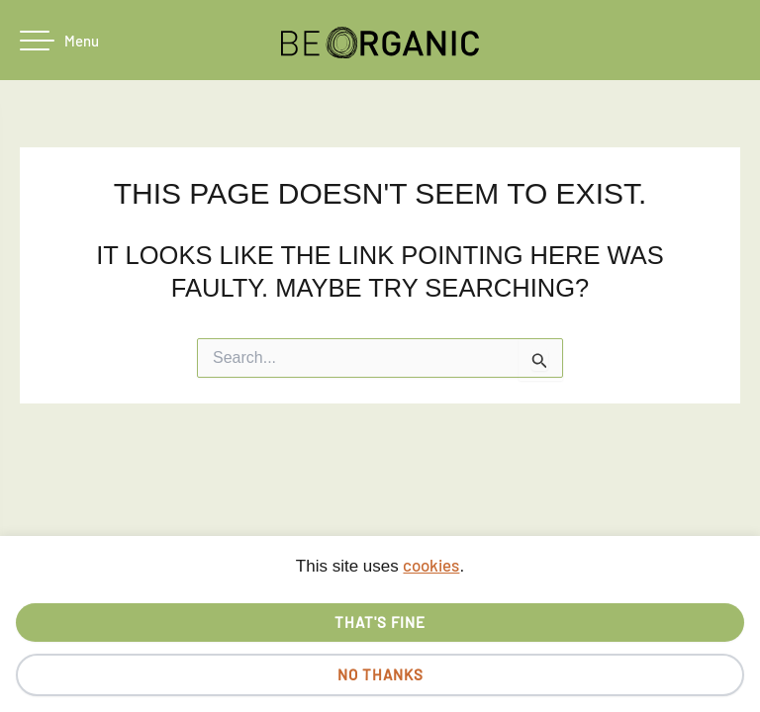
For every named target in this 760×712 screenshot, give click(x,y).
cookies (431, 565)
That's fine (380, 622)
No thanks (380, 674)
